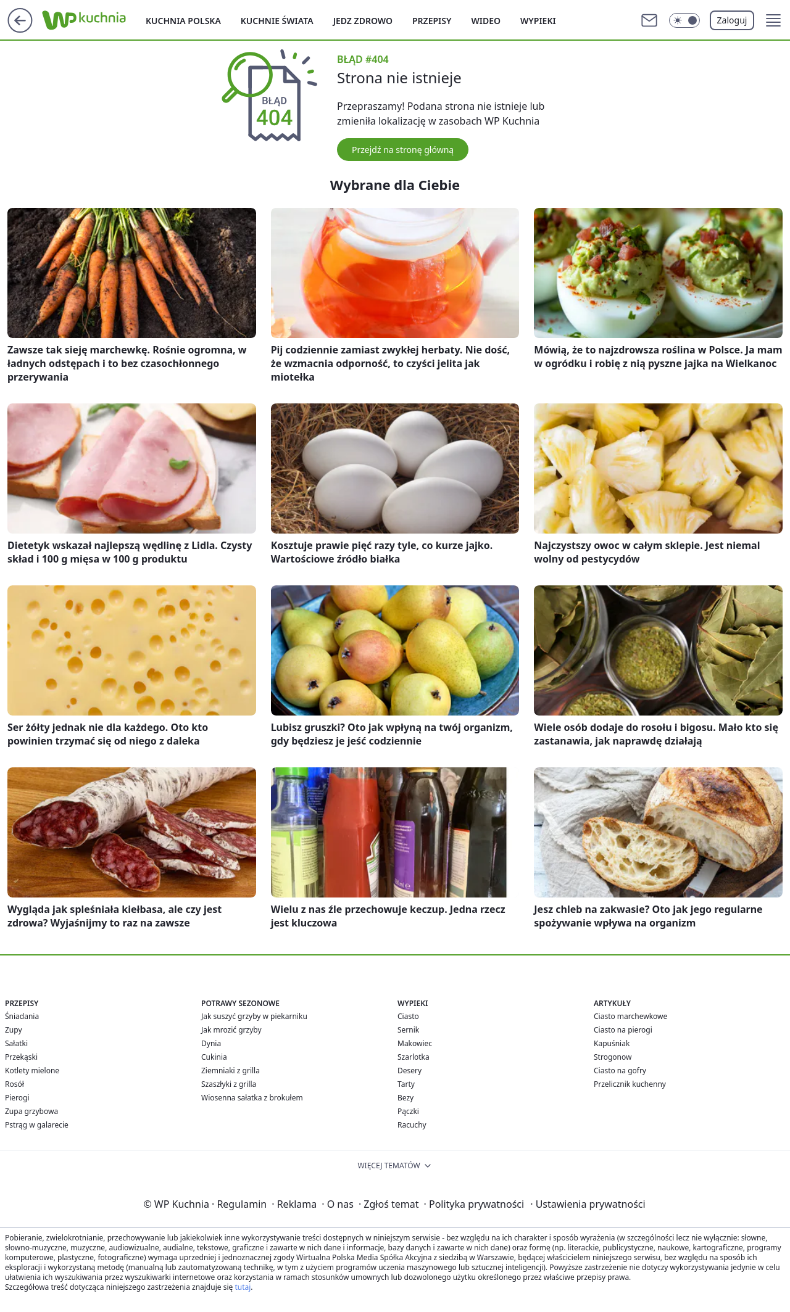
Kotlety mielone (32, 1070)
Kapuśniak (612, 1043)
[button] (773, 20)
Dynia (211, 1043)
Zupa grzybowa (31, 1111)
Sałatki (16, 1043)
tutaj (243, 1287)
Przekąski (21, 1057)
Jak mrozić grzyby (231, 1030)
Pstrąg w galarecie (37, 1125)
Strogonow (612, 1057)
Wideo (486, 21)
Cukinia (214, 1057)
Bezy (405, 1097)
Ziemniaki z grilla (230, 1070)
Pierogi (17, 1097)
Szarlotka (413, 1057)
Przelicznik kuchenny (630, 1084)
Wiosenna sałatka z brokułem (252, 1097)
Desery (409, 1070)
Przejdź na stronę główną (403, 149)
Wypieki (538, 21)
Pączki (408, 1111)
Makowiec (414, 1043)
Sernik (408, 1030)
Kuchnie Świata (277, 21)
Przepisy (431, 21)
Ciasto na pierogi (623, 1030)
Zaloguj (732, 20)
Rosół (14, 1084)
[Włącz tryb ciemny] (684, 20)
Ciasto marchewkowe (630, 1016)
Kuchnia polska (183, 21)
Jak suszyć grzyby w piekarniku (254, 1016)
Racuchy (411, 1125)
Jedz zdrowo (363, 21)
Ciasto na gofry (620, 1070)
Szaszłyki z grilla (228, 1084)
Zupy (13, 1030)
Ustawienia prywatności (587, 1204)
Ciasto (408, 1016)
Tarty (406, 1084)
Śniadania (22, 1016)
